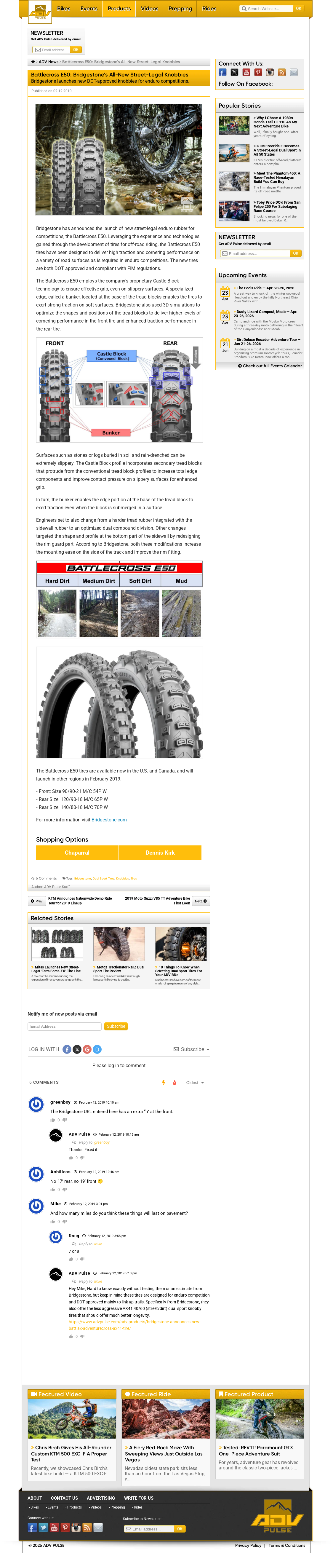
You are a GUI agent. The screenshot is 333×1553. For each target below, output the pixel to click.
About (35, 1498)
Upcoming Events (243, 275)
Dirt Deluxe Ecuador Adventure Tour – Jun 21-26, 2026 (267, 342)
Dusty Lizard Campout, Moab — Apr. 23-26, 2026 (265, 314)
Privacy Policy (248, 1545)
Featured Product (246, 1394)
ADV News (48, 62)
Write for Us (138, 1498)
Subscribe (116, 1026)
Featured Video (56, 1394)
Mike (98, 1244)
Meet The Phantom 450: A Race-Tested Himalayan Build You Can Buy (277, 177)
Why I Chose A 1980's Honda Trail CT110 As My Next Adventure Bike (275, 122)
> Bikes (33, 1507)
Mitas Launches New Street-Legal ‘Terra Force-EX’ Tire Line (56, 969)
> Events (51, 1507)
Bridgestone (82, 878)
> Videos (95, 1507)
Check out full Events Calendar (270, 365)
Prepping (180, 8)
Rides (209, 8)
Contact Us (64, 1498)
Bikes (64, 8)
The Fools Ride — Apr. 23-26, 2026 (264, 288)
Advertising (101, 1498)
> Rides (137, 1507)
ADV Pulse (277, 1516)
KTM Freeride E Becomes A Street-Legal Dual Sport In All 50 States (277, 150)
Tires (134, 878)
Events (89, 8)
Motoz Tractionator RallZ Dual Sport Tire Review (118, 969)
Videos (150, 8)
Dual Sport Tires (103, 878)
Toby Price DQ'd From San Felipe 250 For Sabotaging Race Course (277, 206)
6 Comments (46, 878)
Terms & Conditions (287, 1545)
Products (119, 8)
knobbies (122, 878)
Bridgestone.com (109, 820)
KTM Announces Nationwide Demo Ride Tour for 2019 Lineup (80, 900)
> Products (73, 1507)
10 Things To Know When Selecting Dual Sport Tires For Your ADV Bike (178, 971)
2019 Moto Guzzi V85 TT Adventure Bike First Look (157, 900)
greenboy (102, 1142)
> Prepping (116, 1507)
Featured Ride (148, 1394)
